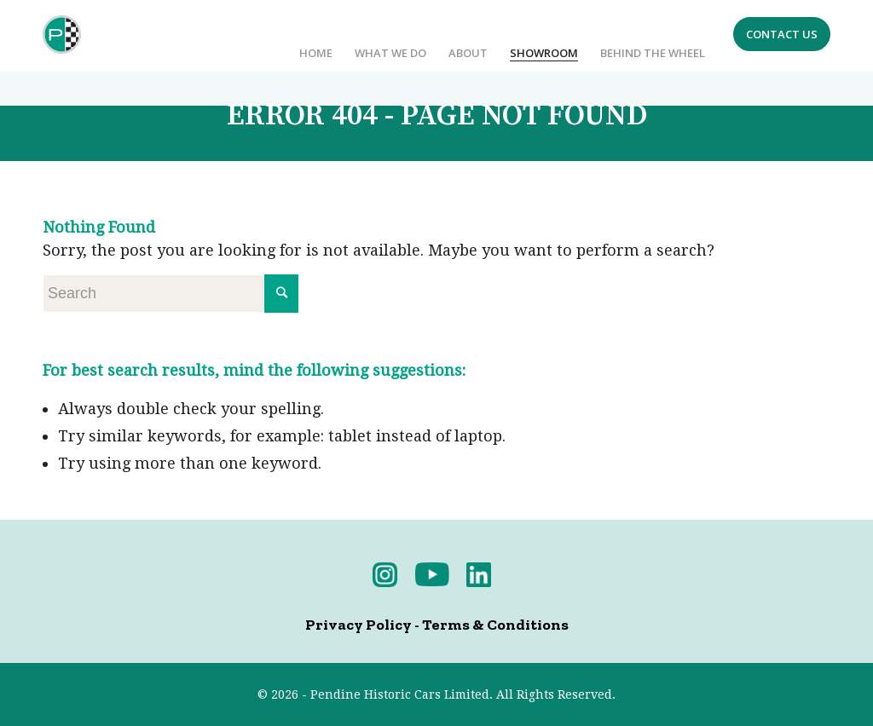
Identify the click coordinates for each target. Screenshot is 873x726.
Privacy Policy (358, 624)
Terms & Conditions (495, 624)
